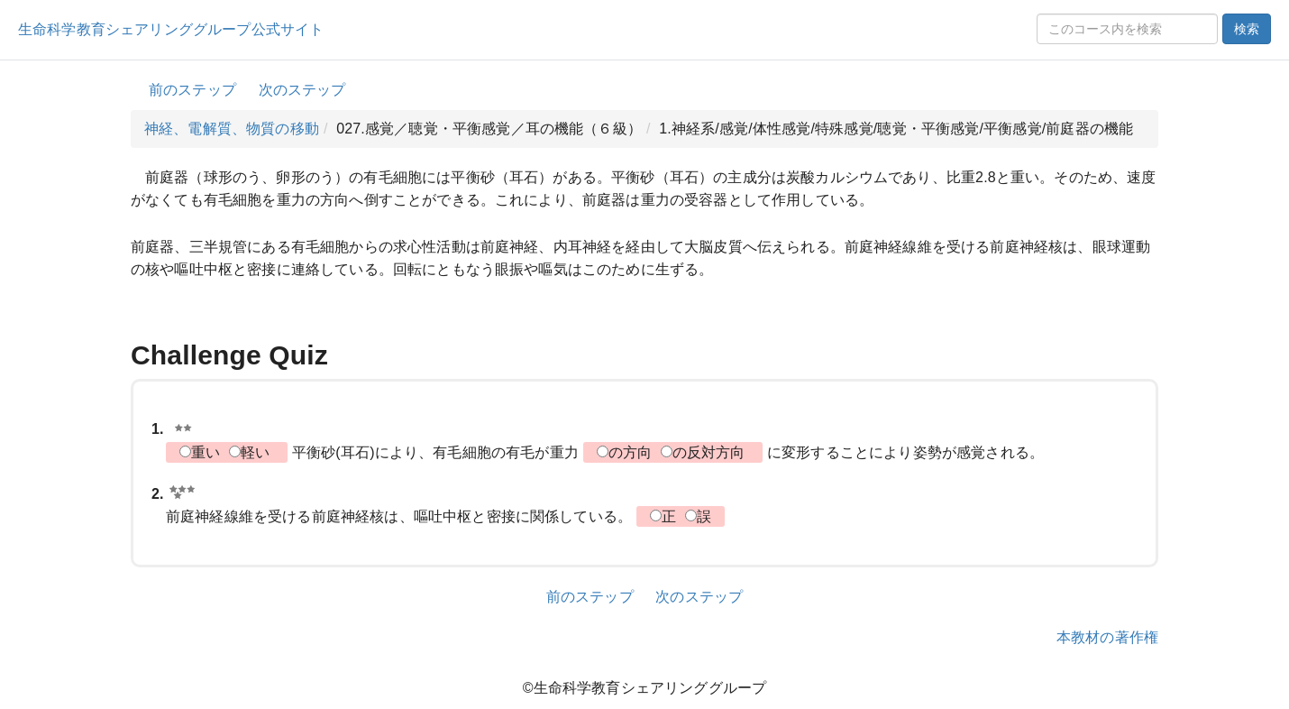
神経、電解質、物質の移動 (231, 128)
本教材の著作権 (1107, 637)
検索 (1246, 29)
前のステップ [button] (192, 89)
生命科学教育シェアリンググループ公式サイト (171, 29)
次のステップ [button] (302, 89)
